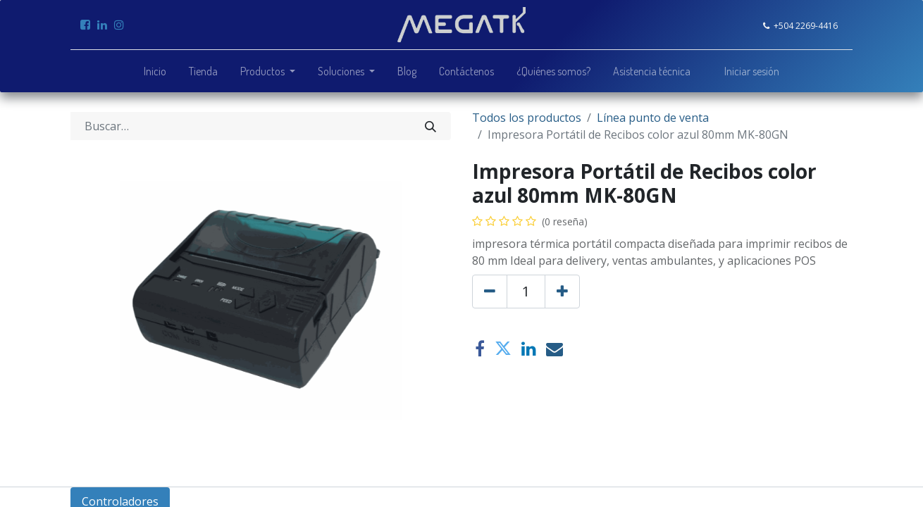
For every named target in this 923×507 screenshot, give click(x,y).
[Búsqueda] (430, 126)
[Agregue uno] (562, 291)
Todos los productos (526, 117)
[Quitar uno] (489, 291)
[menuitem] (155, 71)
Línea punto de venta (653, 117)
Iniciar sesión (751, 71)
